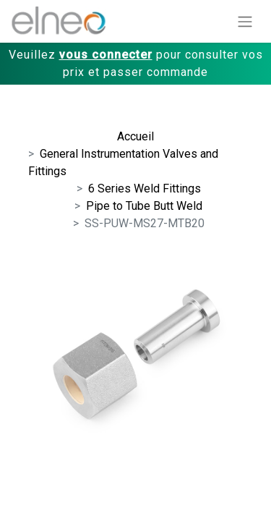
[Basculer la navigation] (245, 21)
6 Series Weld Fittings (144, 188)
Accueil (135, 136)
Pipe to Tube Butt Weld (144, 206)
